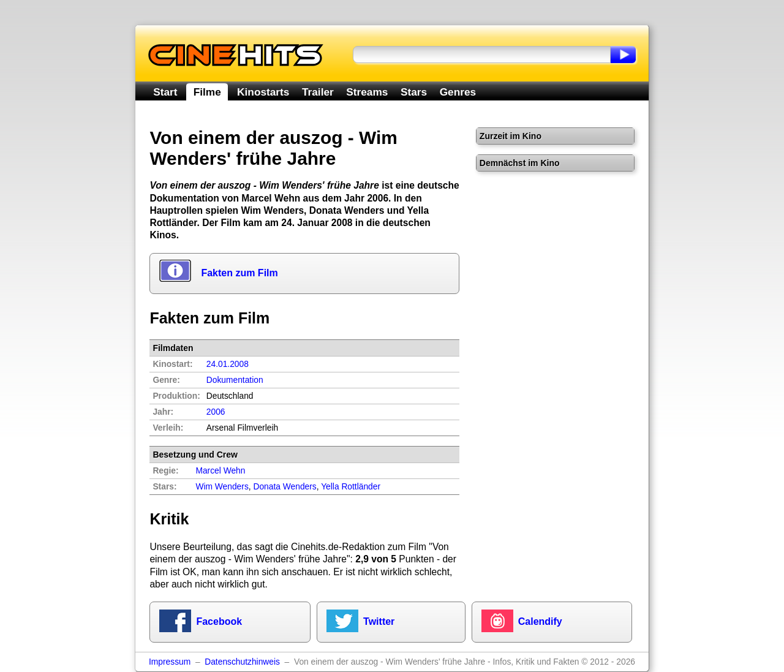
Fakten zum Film (239, 273)
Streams (367, 92)
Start (165, 92)
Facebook (219, 621)
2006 (215, 412)
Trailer (318, 92)
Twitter (378, 621)
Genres (458, 92)
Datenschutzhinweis (242, 661)
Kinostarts (263, 92)
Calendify (540, 621)
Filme (207, 92)
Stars (414, 92)
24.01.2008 (227, 364)
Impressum (169, 661)
